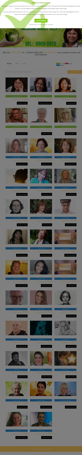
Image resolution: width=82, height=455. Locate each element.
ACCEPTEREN (41, 21)
